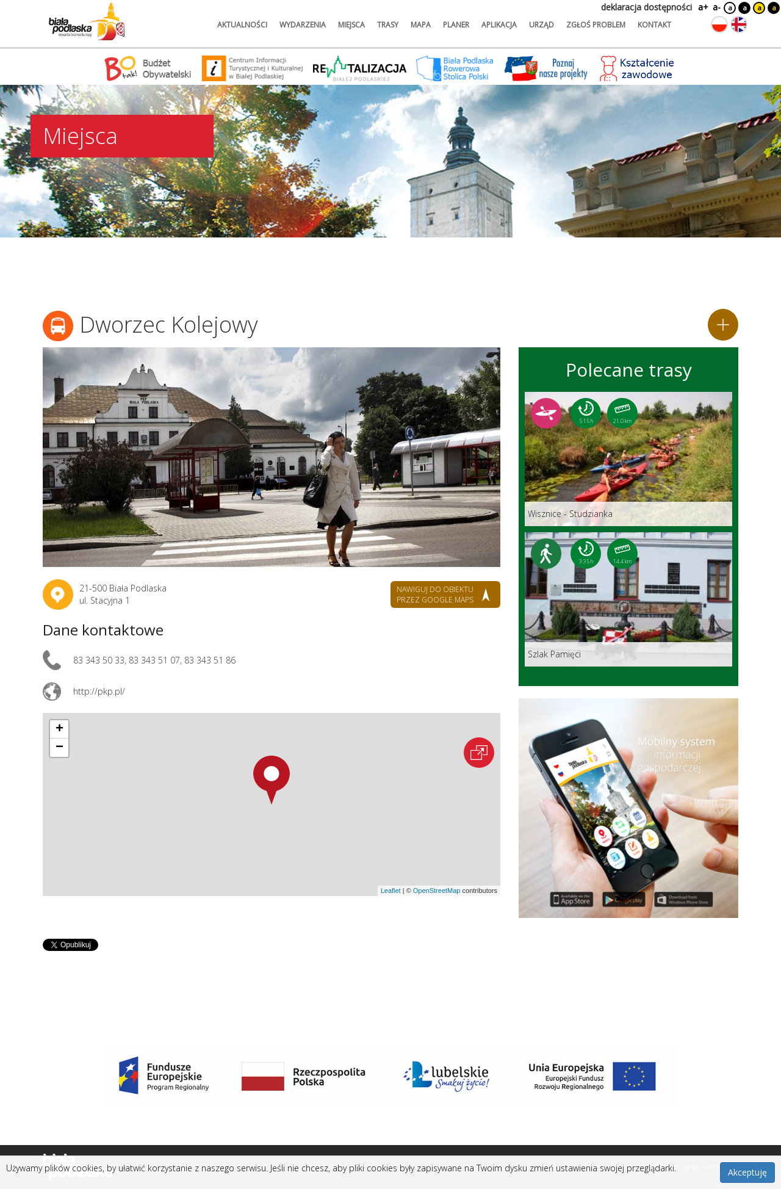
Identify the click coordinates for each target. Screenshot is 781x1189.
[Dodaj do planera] (723, 325)
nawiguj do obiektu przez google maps (435, 594)
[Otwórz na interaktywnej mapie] (479, 752)
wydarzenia (302, 25)
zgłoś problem (595, 25)
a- (717, 7)
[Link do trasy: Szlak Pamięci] (628, 599)
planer (456, 25)
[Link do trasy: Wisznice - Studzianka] (628, 459)
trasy (387, 25)
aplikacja (499, 25)
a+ (702, 7)
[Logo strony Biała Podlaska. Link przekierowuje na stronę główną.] (86, 21)
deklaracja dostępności (646, 7)
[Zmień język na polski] (719, 24)
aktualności (242, 25)
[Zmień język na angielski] (738, 24)
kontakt (654, 25)
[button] (271, 780)
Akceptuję (747, 1172)
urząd (541, 25)
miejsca (351, 25)
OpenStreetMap (437, 890)
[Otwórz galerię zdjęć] (271, 457)
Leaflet (391, 890)
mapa (421, 25)
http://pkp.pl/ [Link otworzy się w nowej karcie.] (99, 691)
